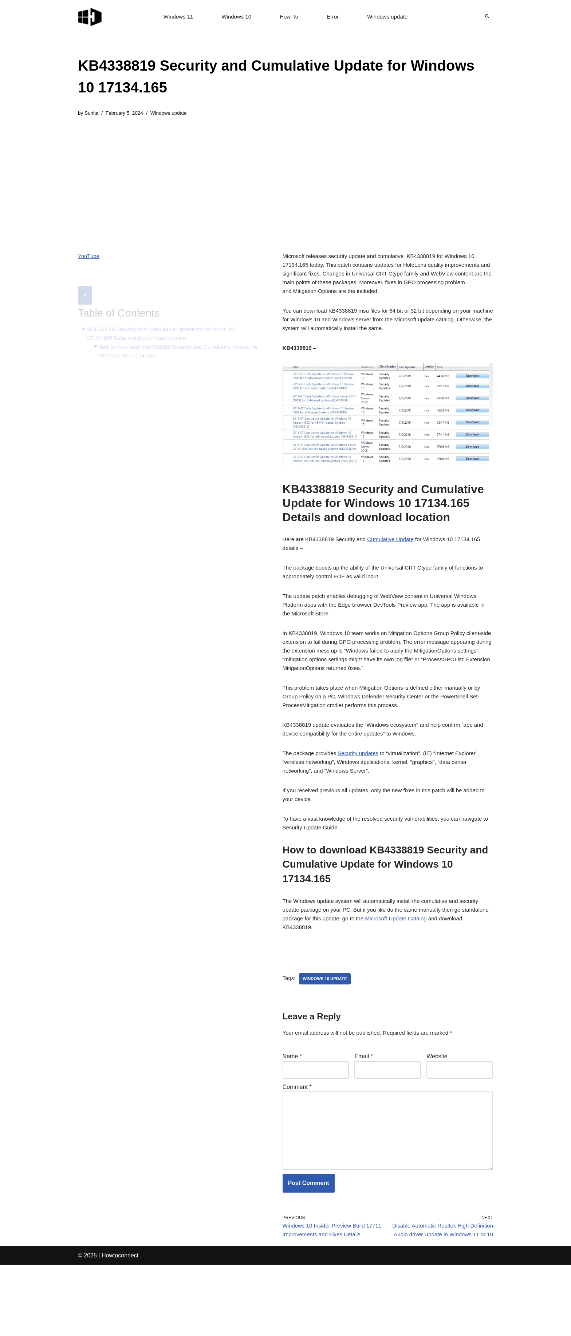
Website (437, 1103)
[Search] (487, 16)
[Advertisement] (285, 180)
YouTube (89, 257)
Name (292, 1103)
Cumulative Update (397, 551)
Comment (297, 1135)
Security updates (363, 785)
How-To (289, 16)
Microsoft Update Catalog (433, 961)
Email (363, 1103)
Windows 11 (175, 16)
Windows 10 (235, 16)
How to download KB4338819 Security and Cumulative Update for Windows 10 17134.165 (170, 336)
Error (333, 16)
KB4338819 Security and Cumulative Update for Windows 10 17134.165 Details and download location (165, 318)
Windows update (390, 16)
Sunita (92, 113)
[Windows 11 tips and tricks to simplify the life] (90, 16)
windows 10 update (327, 1024)
